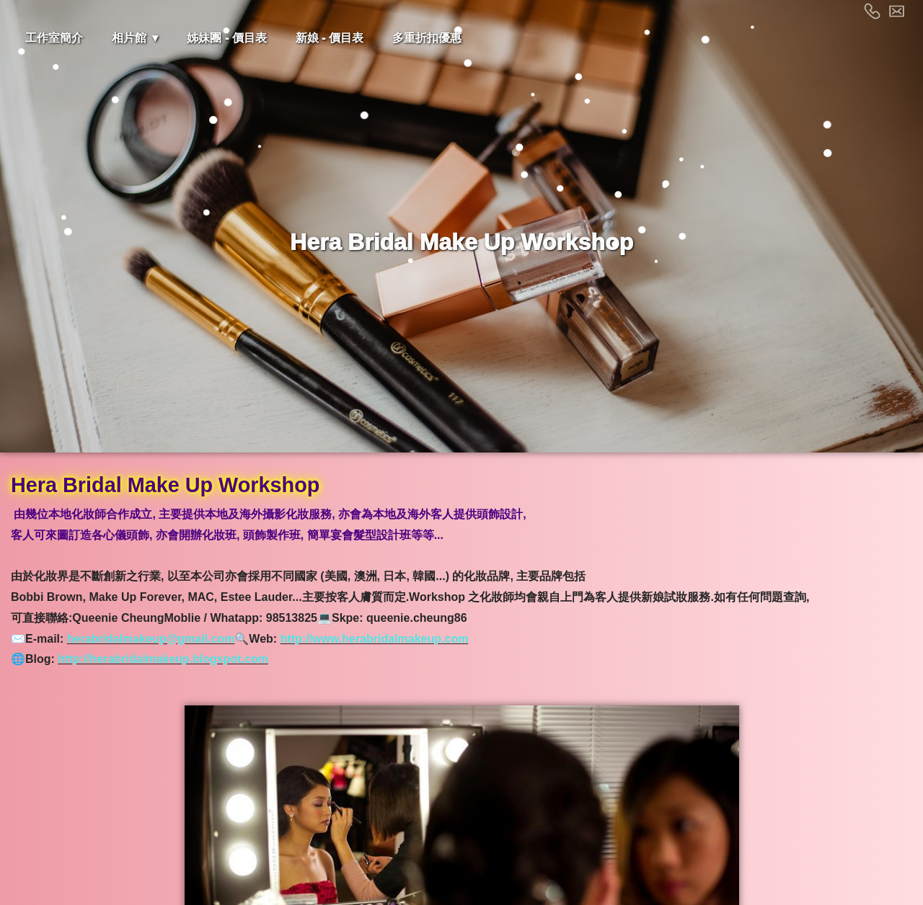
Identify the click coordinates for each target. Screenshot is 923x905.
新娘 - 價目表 (329, 38)
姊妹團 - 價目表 (226, 38)
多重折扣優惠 (427, 38)
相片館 (129, 38)
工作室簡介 (54, 38)
